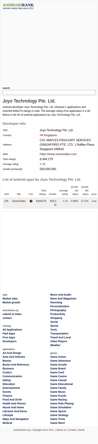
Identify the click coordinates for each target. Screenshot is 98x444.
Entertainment (11, 387)
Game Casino (58, 376)
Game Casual (58, 380)
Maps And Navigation (16, 419)
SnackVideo (19, 201)
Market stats (10, 298)
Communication (12, 376)
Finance (7, 395)
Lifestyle (8, 415)
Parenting (56, 302)
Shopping (56, 317)
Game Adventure (60, 360)
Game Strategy (59, 415)
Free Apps (9, 337)
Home (81, 429)
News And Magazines (63, 298)
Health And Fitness (14, 403)
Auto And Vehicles (14, 356)
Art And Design (12, 352)
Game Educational (61, 384)
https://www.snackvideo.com (58, 154)
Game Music (57, 391)
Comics (7, 372)
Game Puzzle (58, 395)
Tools (53, 329)
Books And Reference (16, 364)
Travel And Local (60, 337)
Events (7, 391)
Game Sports (58, 411)
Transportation (59, 333)
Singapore (50, 135)
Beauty (7, 360)
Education (9, 384)
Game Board (58, 368)
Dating (7, 380)
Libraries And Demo (15, 411)
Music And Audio (60, 294)
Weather (55, 345)
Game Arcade (58, 364)
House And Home (13, 407)
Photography (58, 310)
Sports (54, 325)
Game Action (58, 356)
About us (61, 429)
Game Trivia (57, 419)
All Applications (12, 329)
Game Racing (58, 399)
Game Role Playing (62, 403)
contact (7, 317)
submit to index (12, 314)
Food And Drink (12, 399)
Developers (9, 341)
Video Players (58, 341)
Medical (7, 422)
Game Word (57, 422)
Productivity (57, 314)
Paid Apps (9, 333)
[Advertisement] (37, 46)
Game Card (57, 372)
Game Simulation (60, 407)
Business (8, 368)
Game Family (58, 387)
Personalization (59, 306)
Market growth (11, 302)
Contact (72, 429)
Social (54, 321)
